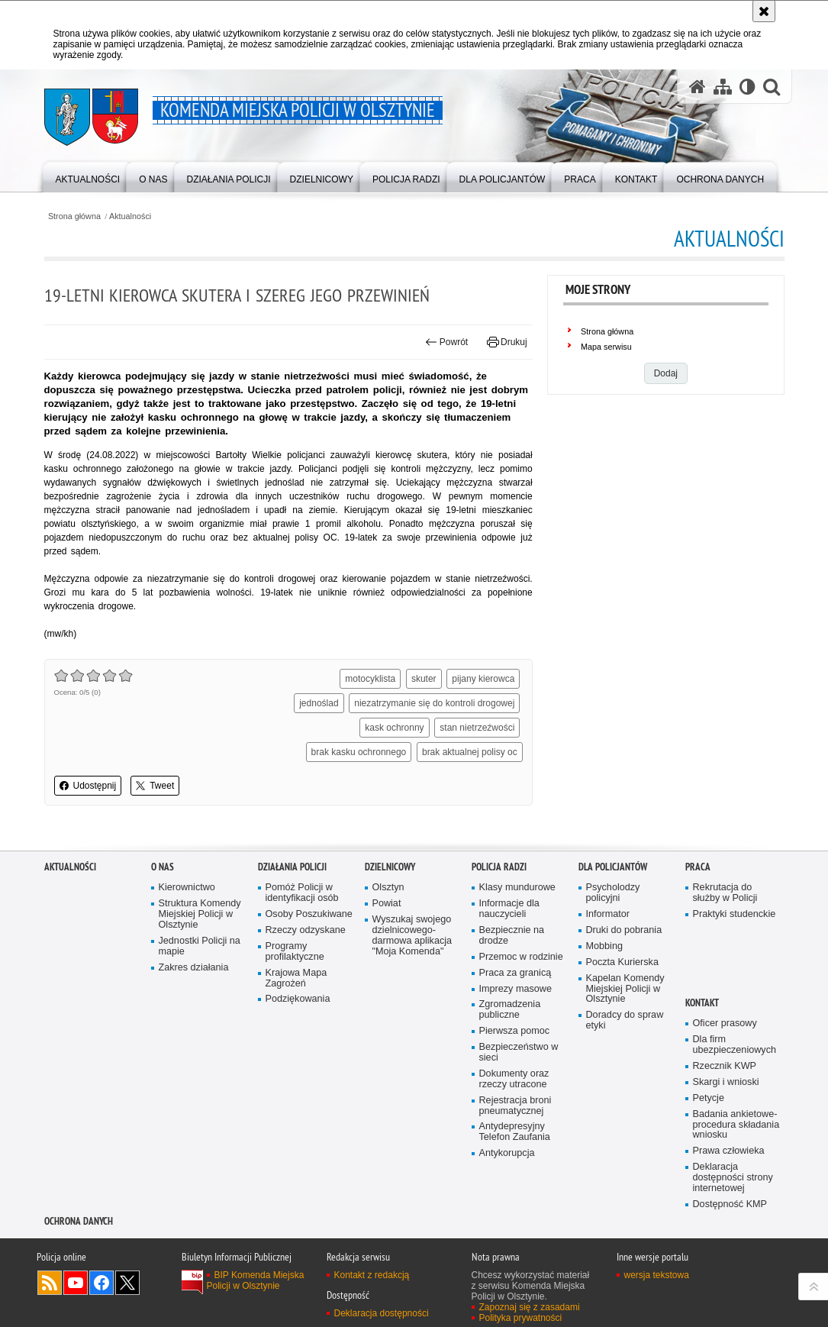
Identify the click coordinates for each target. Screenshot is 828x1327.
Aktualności (130, 216)
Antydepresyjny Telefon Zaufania (514, 1132)
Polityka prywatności (520, 1317)
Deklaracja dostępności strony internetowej (733, 1177)
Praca (697, 866)
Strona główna (74, 216)
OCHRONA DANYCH (78, 1221)
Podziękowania (298, 999)
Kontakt (702, 1002)
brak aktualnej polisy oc (469, 752)
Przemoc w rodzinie (521, 957)
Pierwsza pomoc (514, 1031)
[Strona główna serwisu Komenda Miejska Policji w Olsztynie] (697, 86)
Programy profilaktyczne (295, 951)
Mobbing (604, 946)
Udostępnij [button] (88, 785)
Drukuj (507, 342)
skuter (424, 678)
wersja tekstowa (656, 1275)
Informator (608, 914)
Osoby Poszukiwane (309, 914)
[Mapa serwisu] (723, 86)
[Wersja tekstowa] (747, 86)
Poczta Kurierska (622, 962)
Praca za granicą (515, 973)
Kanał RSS (49, 1282)
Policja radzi (499, 866)
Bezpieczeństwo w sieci (519, 1052)
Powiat (386, 904)
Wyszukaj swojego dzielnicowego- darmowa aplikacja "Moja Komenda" (412, 936)
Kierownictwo (187, 888)
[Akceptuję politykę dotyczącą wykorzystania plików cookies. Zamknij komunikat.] (763, 11)
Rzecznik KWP (724, 1066)
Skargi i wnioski (726, 1082)
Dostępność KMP (730, 1204)
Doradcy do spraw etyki (625, 1020)
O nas (162, 866)
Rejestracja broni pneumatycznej (515, 1106)
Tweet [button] (155, 785)
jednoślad (318, 703)
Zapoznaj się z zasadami (529, 1307)
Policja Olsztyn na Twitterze (127, 1282)
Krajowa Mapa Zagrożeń (296, 978)
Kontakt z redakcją (372, 1275)
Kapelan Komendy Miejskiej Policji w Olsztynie (625, 989)
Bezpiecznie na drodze (512, 935)
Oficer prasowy (725, 1023)
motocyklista (370, 678)
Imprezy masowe (515, 989)
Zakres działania (194, 968)
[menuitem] (88, 176)
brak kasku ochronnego (359, 752)
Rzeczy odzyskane (306, 930)
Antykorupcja (507, 1153)
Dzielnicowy (390, 866)
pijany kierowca (483, 678)
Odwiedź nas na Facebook (101, 1282)
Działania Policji (292, 866)
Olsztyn (388, 888)
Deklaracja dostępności (381, 1313)
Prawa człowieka (729, 1151)
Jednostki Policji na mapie (199, 946)
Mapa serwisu (606, 346)
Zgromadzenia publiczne (510, 1009)
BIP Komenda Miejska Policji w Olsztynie (255, 1280)
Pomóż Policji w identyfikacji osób (302, 893)
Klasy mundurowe (517, 888)
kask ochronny (394, 727)
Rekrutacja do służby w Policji (725, 893)
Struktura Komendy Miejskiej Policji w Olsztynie (200, 914)
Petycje (708, 1098)
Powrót (446, 342)
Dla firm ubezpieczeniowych (734, 1045)
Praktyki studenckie (734, 914)
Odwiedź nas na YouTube (75, 1282)
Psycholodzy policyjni (613, 893)
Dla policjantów (612, 866)
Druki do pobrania (624, 930)
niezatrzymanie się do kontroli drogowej (434, 703)
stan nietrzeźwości (477, 727)
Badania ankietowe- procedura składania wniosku (736, 1125)
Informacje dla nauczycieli (509, 909)
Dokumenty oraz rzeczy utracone (514, 1079)
